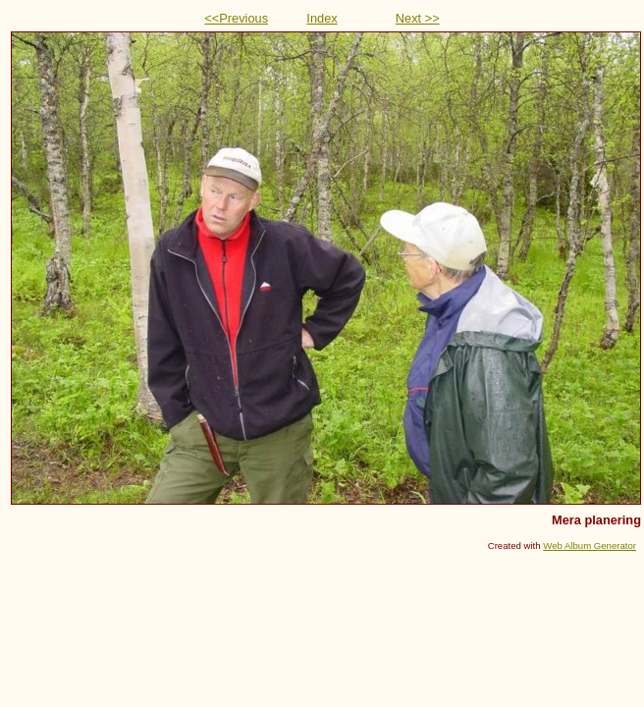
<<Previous (236, 18)
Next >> (418, 18)
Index (321, 18)
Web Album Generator (589, 545)
